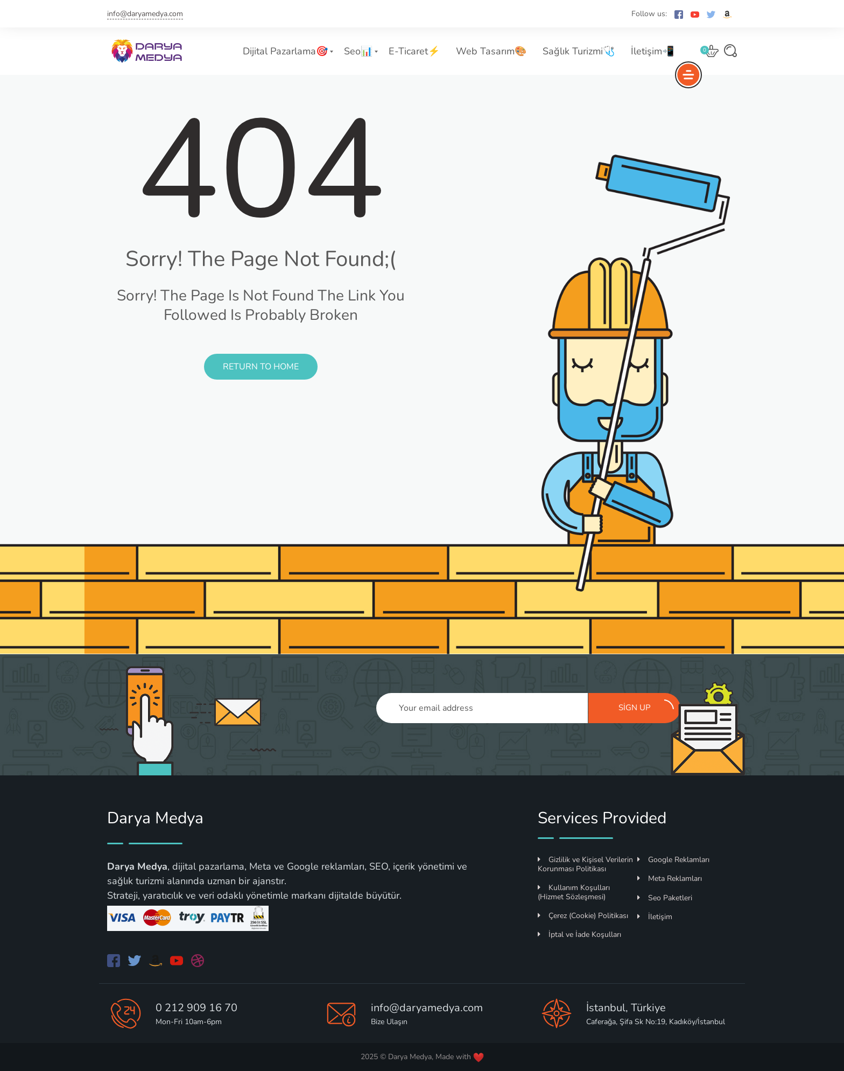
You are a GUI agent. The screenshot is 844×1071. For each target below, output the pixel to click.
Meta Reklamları (669, 878)
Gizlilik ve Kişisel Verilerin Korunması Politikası (585, 864)
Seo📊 (358, 51)
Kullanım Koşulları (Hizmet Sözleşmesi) (574, 892)
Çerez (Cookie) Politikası (583, 916)
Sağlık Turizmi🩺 (579, 51)
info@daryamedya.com (145, 14)
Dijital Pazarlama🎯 (285, 51)
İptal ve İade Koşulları (579, 934)
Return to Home (261, 367)
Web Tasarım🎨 (491, 51)
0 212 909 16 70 (196, 1007)
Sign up (646, 706)
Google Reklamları (673, 860)
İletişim (654, 917)
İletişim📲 (652, 51)
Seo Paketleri (664, 898)
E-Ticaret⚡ (414, 51)
